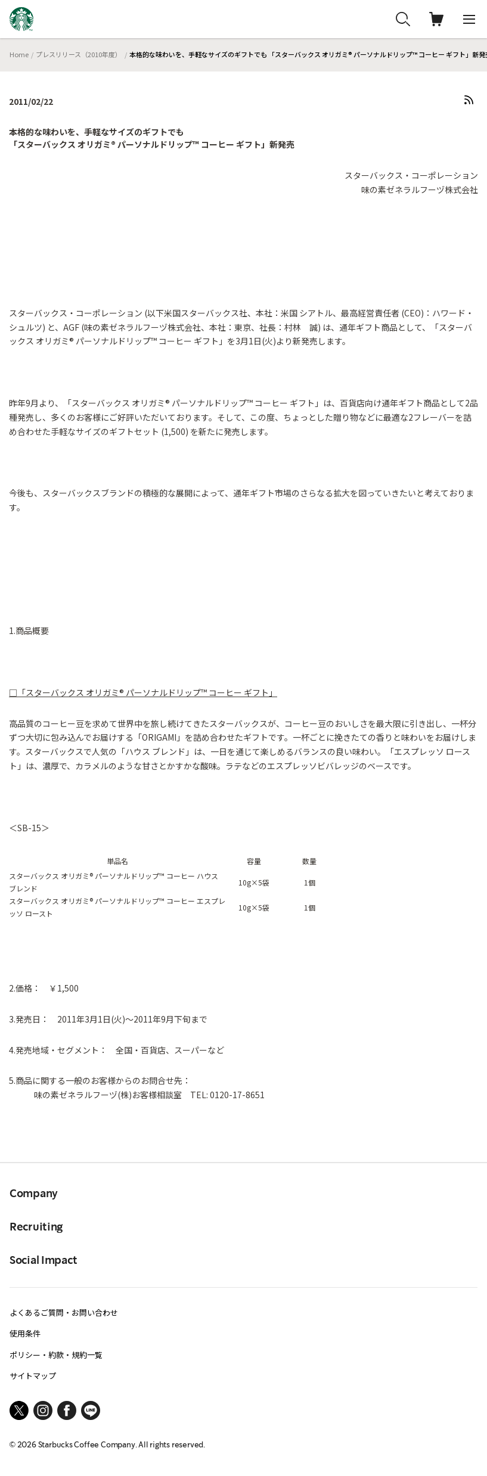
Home (19, 54)
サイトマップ (33, 1375)
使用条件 (25, 1333)
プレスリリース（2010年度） (79, 54)
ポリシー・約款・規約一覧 (56, 1354)
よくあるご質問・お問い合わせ (64, 1312)
